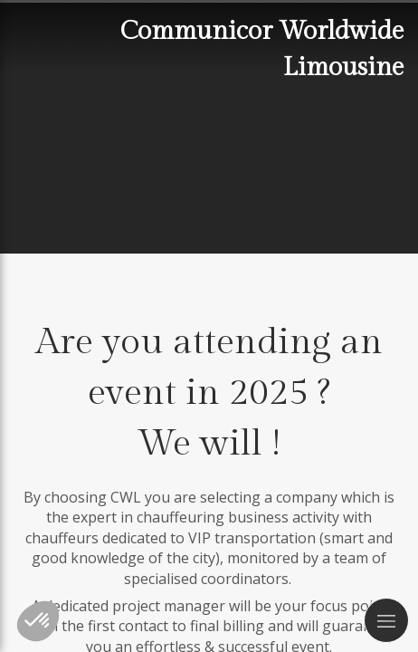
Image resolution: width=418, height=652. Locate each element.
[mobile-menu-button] (386, 620)
